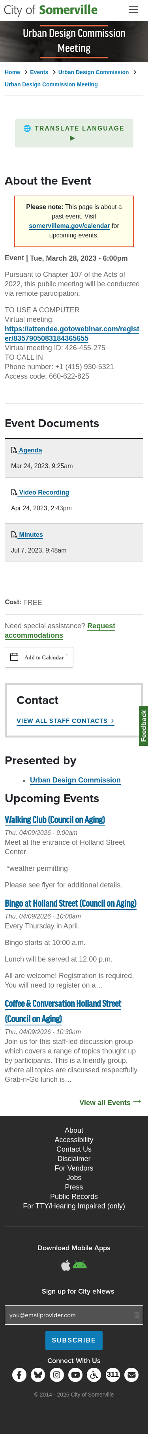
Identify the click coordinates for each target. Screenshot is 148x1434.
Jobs (73, 1178)
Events (39, 72)
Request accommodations (60, 630)
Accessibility (73, 1140)
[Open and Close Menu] (133, 9)
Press (74, 1187)
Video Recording (43, 492)
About (74, 1130)
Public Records (74, 1197)
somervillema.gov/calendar (69, 225)
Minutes (30, 534)
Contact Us (74, 1149)
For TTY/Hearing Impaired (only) (74, 1206)
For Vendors (73, 1168)
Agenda (29, 450)
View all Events (105, 1103)
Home (12, 72)
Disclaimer (73, 1159)
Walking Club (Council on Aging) (55, 820)
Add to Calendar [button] (44, 658)
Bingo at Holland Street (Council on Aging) (71, 904)
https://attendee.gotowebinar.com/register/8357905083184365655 (72, 333)
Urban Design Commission (93, 72)
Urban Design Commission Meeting (51, 84)
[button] (74, 133)
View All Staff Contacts (62, 720)
